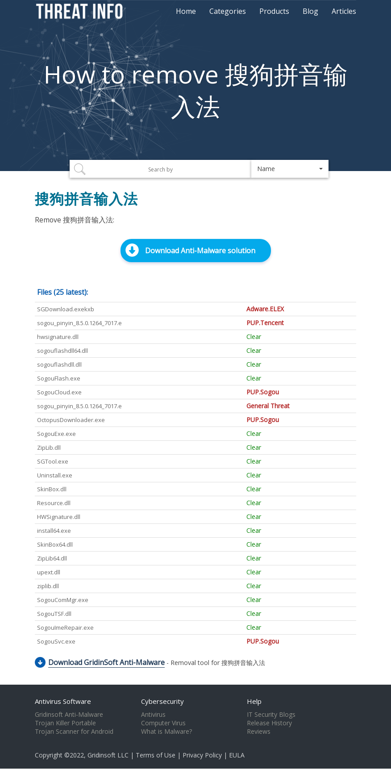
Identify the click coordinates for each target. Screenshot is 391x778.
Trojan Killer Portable (65, 723)
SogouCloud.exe (59, 392)
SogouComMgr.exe (62, 600)
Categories (227, 11)
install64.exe (54, 531)
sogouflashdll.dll (59, 364)
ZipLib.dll (49, 447)
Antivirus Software (63, 701)
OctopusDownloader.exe (71, 420)
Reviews (258, 731)
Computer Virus (163, 723)
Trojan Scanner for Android (74, 731)
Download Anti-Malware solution (200, 250)
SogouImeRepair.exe (65, 627)
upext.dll (48, 572)
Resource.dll (54, 503)
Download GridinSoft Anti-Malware (106, 662)
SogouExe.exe (56, 434)
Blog (310, 11)
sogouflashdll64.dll (62, 351)
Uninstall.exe (54, 475)
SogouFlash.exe (58, 378)
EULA (237, 755)
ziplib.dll (48, 586)
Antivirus (153, 714)
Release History (269, 723)
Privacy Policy (202, 755)
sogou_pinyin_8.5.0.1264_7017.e (79, 323)
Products (274, 11)
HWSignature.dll (58, 517)
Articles (344, 11)
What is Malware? (166, 731)
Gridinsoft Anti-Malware (69, 714)
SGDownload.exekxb (65, 309)
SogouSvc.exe (56, 641)
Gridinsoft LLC (108, 755)
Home (186, 11)
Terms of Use (155, 755)
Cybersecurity (162, 701)
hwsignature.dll (58, 337)
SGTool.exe (52, 461)
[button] (290, 169)
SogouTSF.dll (54, 614)
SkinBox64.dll (55, 544)
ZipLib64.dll (52, 558)
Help (254, 701)
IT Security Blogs (271, 714)
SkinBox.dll (52, 489)
